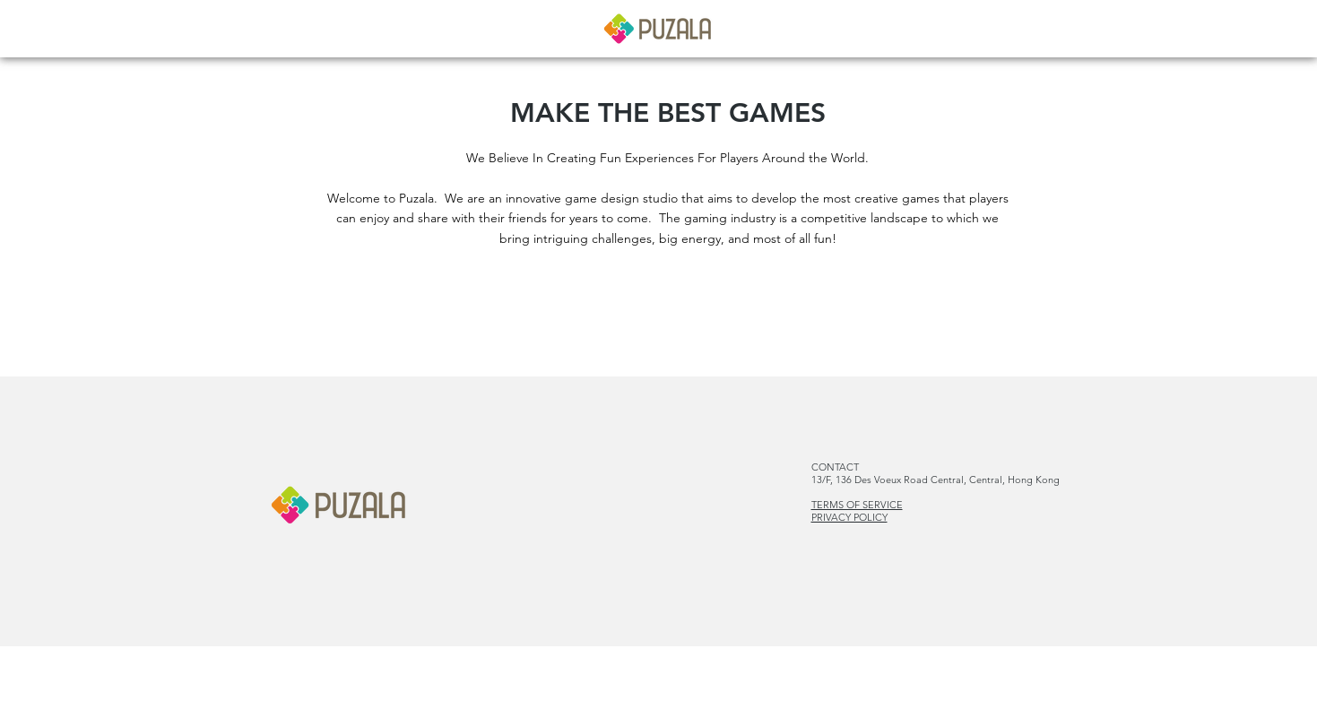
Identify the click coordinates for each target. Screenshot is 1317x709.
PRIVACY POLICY (849, 517)
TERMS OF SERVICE (857, 504)
